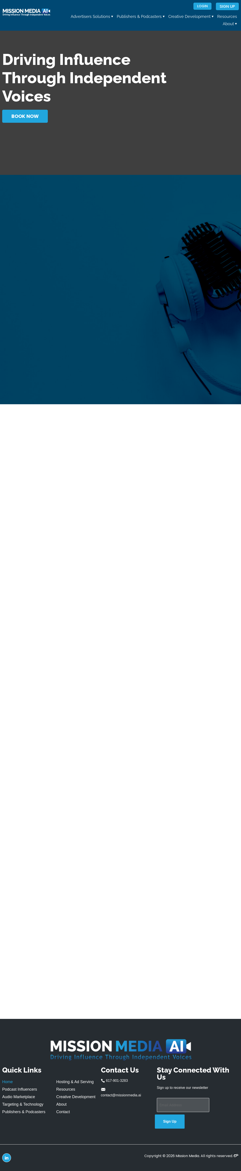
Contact (63, 1112)
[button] (92, 16)
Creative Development (191, 16)
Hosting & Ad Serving (75, 1082)
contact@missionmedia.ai (121, 1092)
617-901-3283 (114, 1081)
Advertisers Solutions (92, 16)
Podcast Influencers (19, 1089)
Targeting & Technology (22, 1104)
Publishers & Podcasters (141, 16)
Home (7, 1082)
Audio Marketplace (18, 1097)
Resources (227, 16)
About (230, 23)
